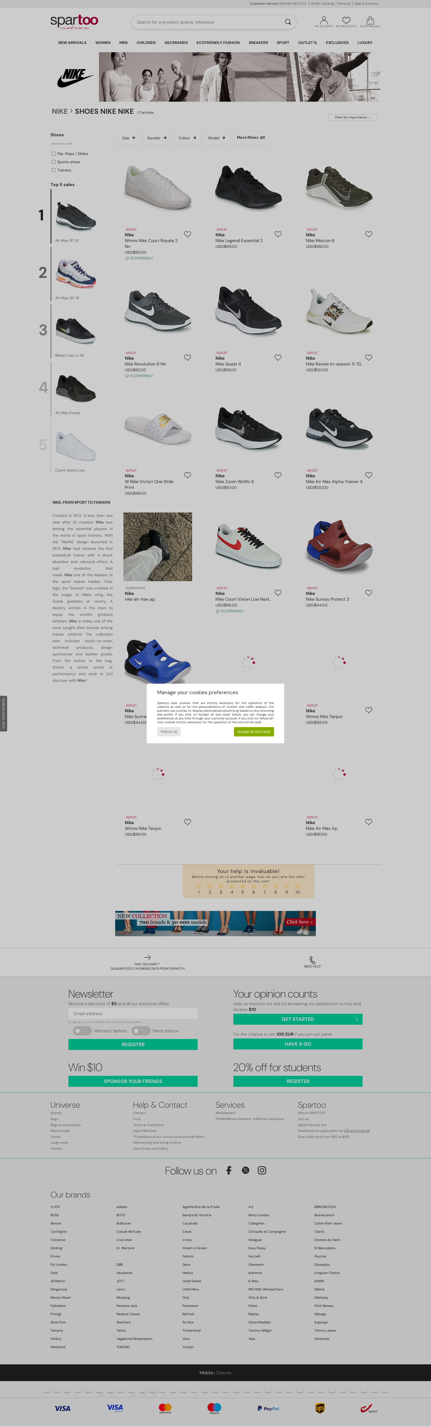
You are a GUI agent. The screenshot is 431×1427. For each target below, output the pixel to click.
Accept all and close (254, 732)
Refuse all (169, 732)
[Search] (288, 22)
